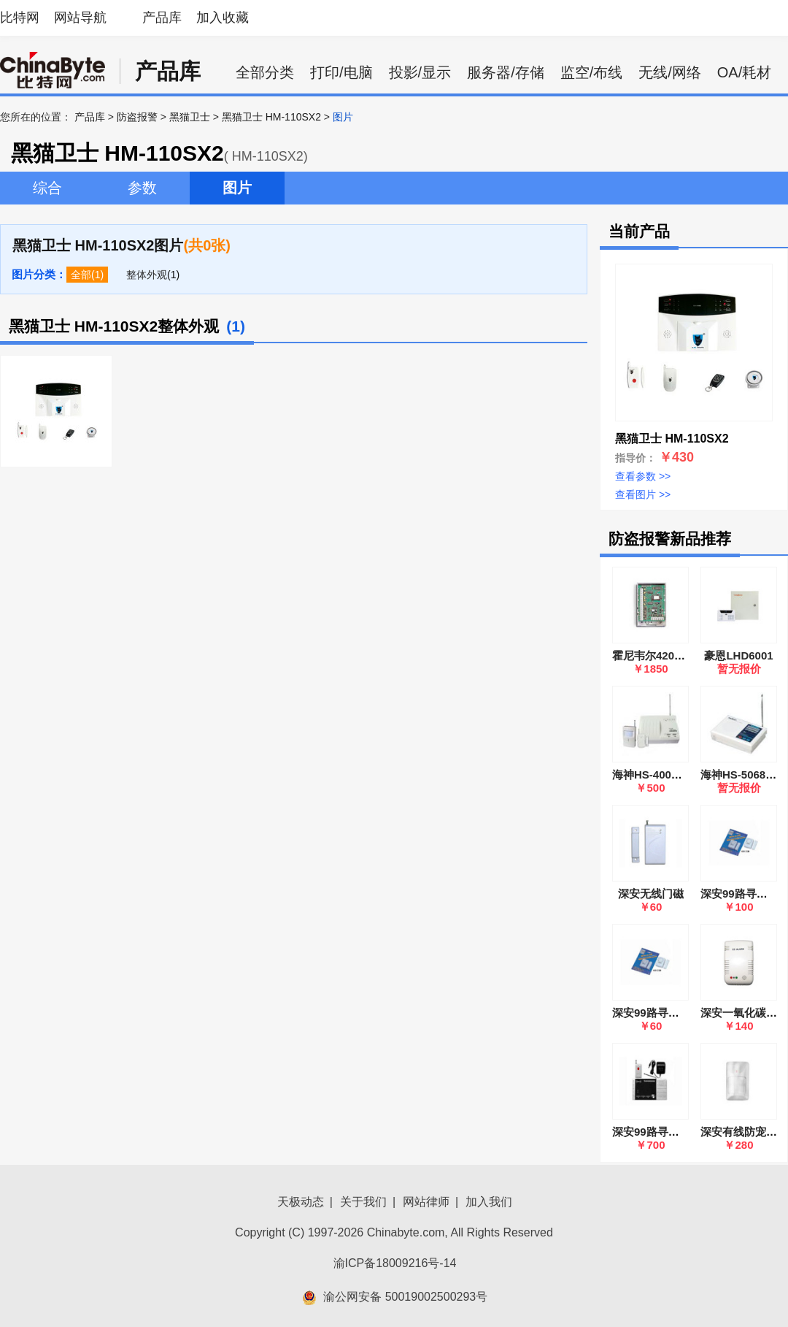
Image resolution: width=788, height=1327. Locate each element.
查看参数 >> (643, 476)
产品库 (162, 17)
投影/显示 (420, 72)
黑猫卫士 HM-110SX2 (271, 117)
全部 (81, 274)
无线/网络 (669, 72)
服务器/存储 (505, 72)
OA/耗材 (744, 72)
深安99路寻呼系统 (656, 1131)
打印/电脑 (341, 72)
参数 (142, 188)
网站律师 (426, 1202)
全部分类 (265, 72)
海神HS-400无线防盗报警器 (680, 774)
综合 (47, 188)
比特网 (19, 17)
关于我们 (363, 1202)
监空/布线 (591, 72)
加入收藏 (222, 17)
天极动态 (300, 1202)
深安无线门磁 (651, 893)
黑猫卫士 (189, 117)
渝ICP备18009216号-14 (395, 1263)
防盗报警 (137, 117)
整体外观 (146, 274)
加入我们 (489, 1202)
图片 (237, 188)
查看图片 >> (643, 494)
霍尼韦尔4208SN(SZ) (664, 655)
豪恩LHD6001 (738, 655)
